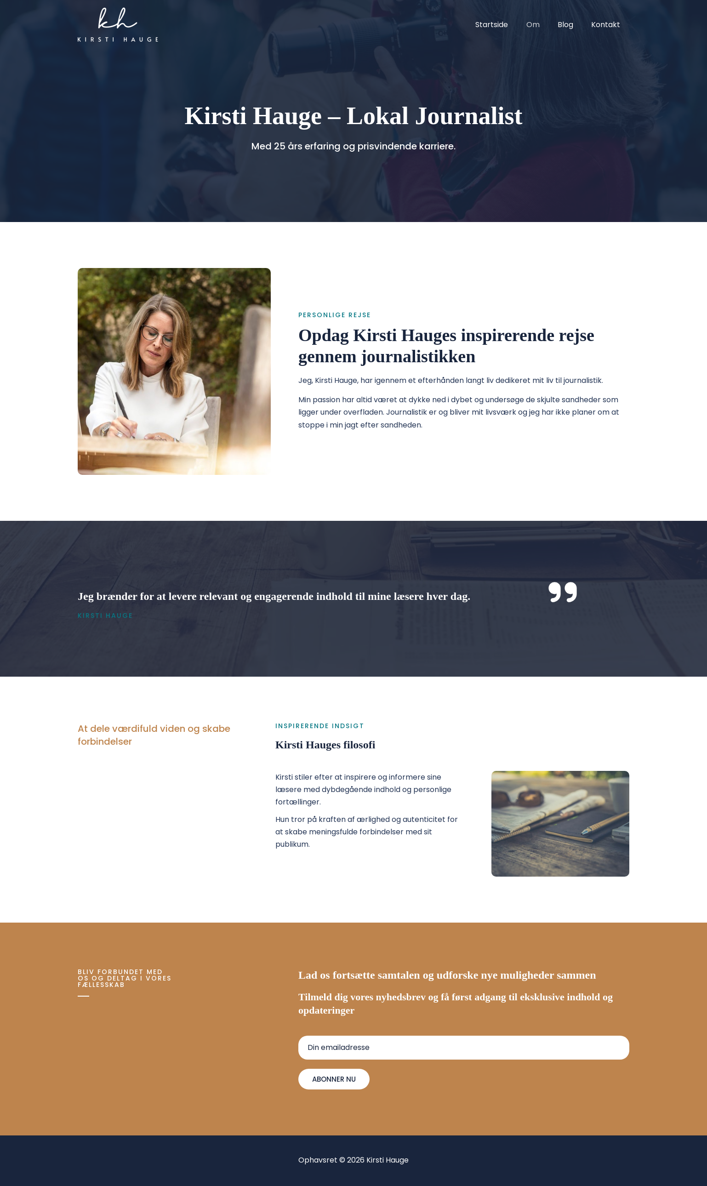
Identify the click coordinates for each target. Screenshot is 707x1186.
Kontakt (607, 24)
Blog (570, 24)
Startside (503, 24)
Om (541, 24)
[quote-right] (563, 592)
